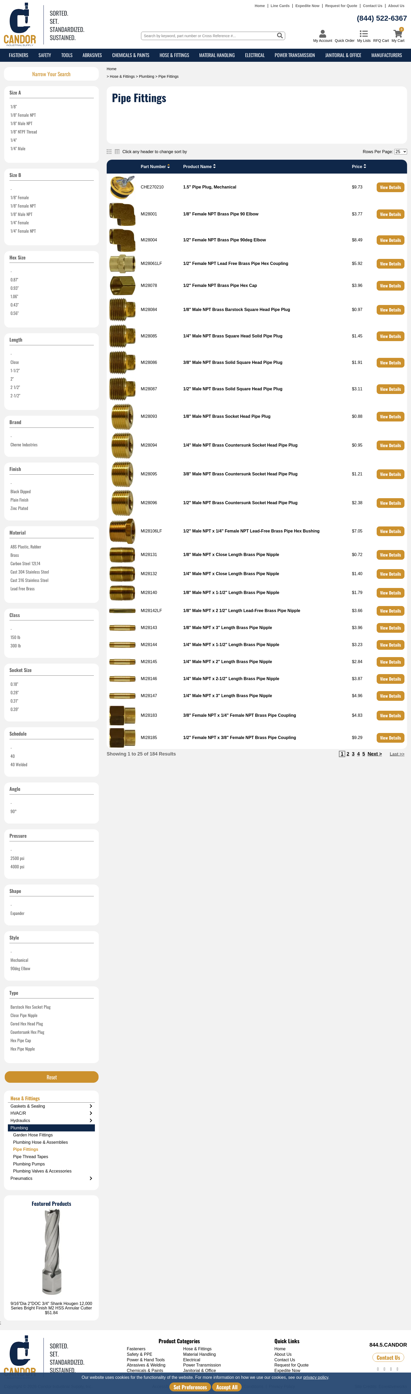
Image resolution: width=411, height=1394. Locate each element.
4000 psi (17, 866)
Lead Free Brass (22, 588)
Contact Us (372, 6)
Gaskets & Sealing (51, 1106)
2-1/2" (15, 395)
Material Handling (217, 55)
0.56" (14, 313)
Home (260, 6)
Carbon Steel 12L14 (25, 563)
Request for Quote (341, 6)
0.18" (14, 684)
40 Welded (18, 764)
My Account (322, 40)
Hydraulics (51, 1120)
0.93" (14, 288)
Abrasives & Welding (146, 1365)
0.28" (14, 692)
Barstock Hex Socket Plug (30, 1007)
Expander (17, 913)
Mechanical (19, 960)
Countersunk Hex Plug (27, 1032)
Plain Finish (19, 500)
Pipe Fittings (25, 1149)
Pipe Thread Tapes (30, 1156)
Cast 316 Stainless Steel (29, 580)
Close (14, 362)
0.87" (14, 279)
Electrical (255, 55)
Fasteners (18, 55)
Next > (374, 754)
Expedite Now (307, 6)
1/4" (13, 140)
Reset (52, 1077)
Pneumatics (51, 1178)
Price (359, 166)
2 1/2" (15, 387)
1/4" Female (19, 222)
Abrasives (92, 55)
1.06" (14, 296)
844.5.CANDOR (388, 1345)
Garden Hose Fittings (33, 1135)
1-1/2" (15, 370)
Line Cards (280, 6)
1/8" (13, 106)
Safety (45, 55)
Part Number (156, 166)
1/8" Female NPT (23, 115)
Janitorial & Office (343, 55)
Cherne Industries (23, 444)
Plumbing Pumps (29, 1164)
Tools (67, 55)
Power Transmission (295, 55)
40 (12, 756)
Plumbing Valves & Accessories (42, 1171)
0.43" (14, 305)
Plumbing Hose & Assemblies (40, 1142)
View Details (390, 187)
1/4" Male (17, 148)
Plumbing (146, 76)
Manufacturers (386, 55)
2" (12, 379)
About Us (396, 6)
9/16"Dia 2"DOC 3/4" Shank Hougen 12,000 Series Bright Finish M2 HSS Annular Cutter (51, 1305)
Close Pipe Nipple (23, 1015)
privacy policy (315, 1377)
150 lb (15, 637)
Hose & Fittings (174, 55)
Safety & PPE (139, 1354)
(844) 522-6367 (382, 18)
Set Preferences (190, 1387)
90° (13, 811)
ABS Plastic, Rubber (25, 546)
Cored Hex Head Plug (26, 1023)
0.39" (14, 709)
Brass (14, 555)
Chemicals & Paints (130, 55)
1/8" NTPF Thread (23, 132)
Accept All (226, 1387)
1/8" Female (19, 197)
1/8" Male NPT (21, 123)
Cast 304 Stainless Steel (29, 572)
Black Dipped (20, 491)
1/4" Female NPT (23, 231)
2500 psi (17, 858)
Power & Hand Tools (146, 1360)
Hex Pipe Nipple (22, 1049)
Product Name (200, 166)
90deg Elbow (20, 968)
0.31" (14, 701)
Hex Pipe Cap (20, 1040)
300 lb (15, 645)
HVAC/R (51, 1113)
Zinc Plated (19, 508)
